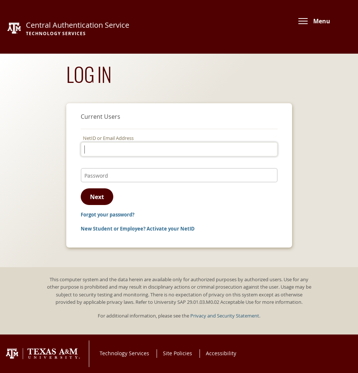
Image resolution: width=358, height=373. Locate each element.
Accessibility (221, 353)
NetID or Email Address (108, 138)
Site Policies (177, 353)
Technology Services (124, 353)
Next (97, 197)
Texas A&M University (43, 353)
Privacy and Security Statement (224, 316)
